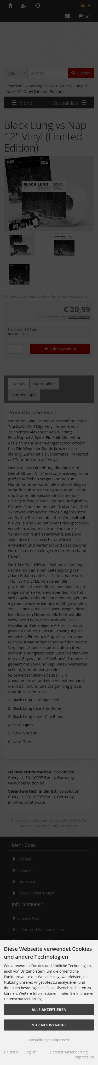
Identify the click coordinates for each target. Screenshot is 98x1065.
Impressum (84, 1056)
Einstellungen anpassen (49, 1039)
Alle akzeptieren (49, 1009)
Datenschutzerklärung (69, 1051)
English (31, 1051)
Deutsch (11, 1051)
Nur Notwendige (49, 1024)
